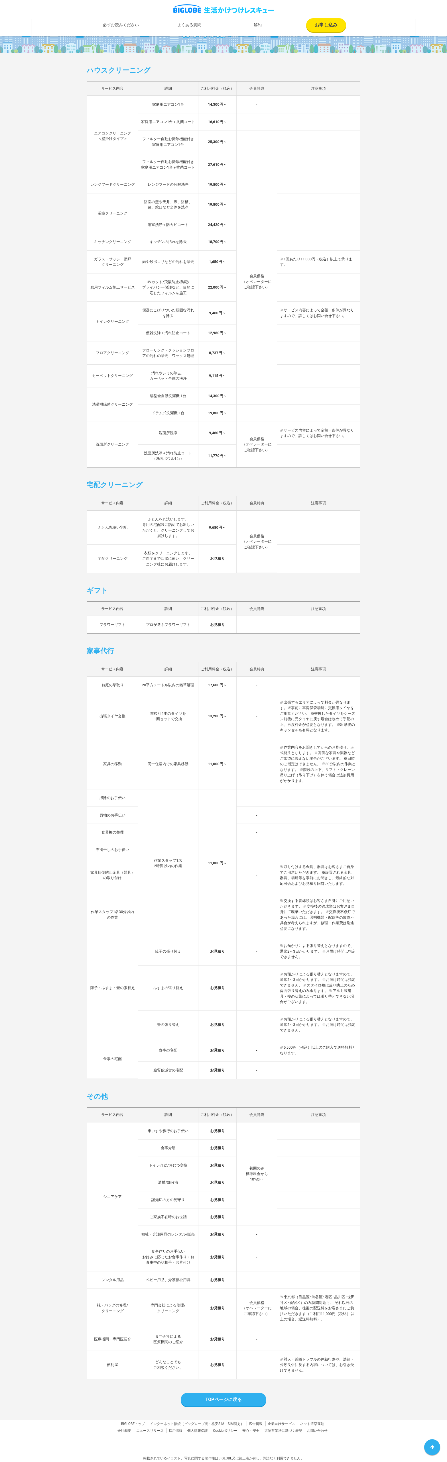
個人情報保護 (197, 1431)
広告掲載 (256, 1424)
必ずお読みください (121, 25)
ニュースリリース (150, 1431)
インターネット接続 (165, 1424)
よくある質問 (189, 25)
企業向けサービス (281, 1424)
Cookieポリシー (225, 1431)
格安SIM (218, 1424)
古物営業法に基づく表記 (283, 1431)
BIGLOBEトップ (133, 1424)
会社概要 (124, 1431)
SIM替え (234, 1424)
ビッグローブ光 (196, 1424)
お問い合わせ (317, 1431)
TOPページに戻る (223, 1399)
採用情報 (175, 1431)
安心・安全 (250, 1431)
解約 (258, 25)
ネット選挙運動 (312, 1424)
